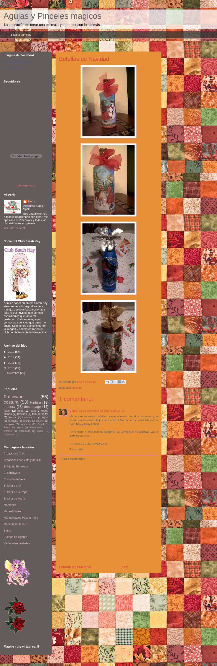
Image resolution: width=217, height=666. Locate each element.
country (27, 420)
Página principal (21, 34)
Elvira (31, 201)
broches (8, 431)
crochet (40, 420)
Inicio (124, 567)
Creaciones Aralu (14, 453)
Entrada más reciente (75, 567)
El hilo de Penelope (16, 466)
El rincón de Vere (14, 479)
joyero (40, 431)
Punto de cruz (29, 417)
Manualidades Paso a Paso (21, 517)
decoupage (32, 407)
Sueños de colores (15, 536)
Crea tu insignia (12, 68)
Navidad (12, 417)
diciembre (13, 373)
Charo (73, 410)
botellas (77, 387)
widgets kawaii (29, 186)
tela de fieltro (40, 413)
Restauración (36, 427)
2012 (11, 357)
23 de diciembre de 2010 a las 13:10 (102, 410)
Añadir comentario (73, 458)
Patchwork (14, 396)
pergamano (9, 434)
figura (45, 417)
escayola (9, 424)
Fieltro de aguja (13, 427)
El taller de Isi (12, 485)
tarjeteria (25, 424)
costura (11, 401)
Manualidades (12, 511)
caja (33, 410)
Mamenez (10, 504)
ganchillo (13, 420)
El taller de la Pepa (15, 492)
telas (7, 410)
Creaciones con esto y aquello (22, 460)
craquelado (24, 431)
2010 (11, 368)
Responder (76, 449)
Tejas (20, 410)
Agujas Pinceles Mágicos (17, 62)
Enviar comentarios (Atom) (117, 581)
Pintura (35, 402)
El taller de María (14, 498)
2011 (11, 362)
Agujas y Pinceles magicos (52, 16)
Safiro (7, 530)
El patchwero (12, 472)
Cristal (40, 424)
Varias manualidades (17, 543)
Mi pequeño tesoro (15, 524)
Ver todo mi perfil (14, 228)
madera (9, 407)
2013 (11, 351)
